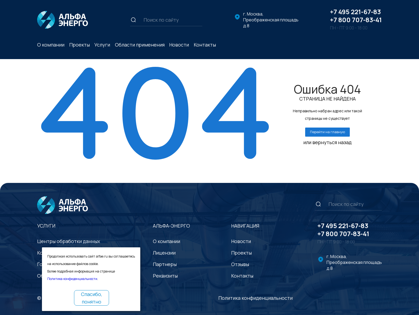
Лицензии (164, 252)
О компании (50, 44)
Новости (179, 44)
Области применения (140, 44)
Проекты (79, 44)
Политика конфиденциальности (255, 298)
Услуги (102, 44)
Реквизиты (165, 275)
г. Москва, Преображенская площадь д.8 (270, 20)
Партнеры (165, 264)
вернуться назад (332, 142)
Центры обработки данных (68, 241)
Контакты (205, 44)
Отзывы (240, 264)
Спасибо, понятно (91, 298)
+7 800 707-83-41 (356, 19)
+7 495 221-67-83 (355, 11)
